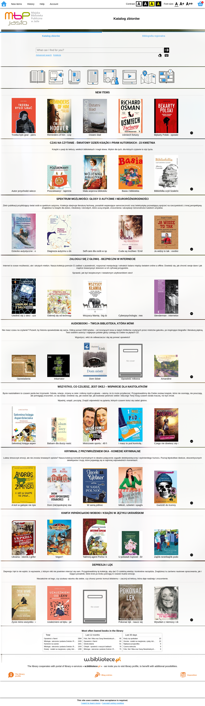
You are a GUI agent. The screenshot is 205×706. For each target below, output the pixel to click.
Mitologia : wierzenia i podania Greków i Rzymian (61, 641)
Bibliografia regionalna (153, 36)
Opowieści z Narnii (50, 638)
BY (158, 3)
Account (54, 4)
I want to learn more (90, 703)
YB (152, 3)
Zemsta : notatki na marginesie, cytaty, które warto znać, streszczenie (148, 641)
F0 (176, 3)
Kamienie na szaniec (51, 644)
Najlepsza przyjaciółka (131, 644)
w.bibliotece (92, 666)
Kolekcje (57, 55)
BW (145, 3)
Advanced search (44, 55)
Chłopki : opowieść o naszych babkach (97, 646)
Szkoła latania (89, 644)
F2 (189, 3)
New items (16, 4)
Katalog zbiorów (51, 36)
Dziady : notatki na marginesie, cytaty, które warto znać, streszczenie (68, 649)
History (30, 4)
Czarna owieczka (129, 646)
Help (42, 4)
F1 (182, 3)
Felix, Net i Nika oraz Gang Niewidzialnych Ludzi (101, 638)
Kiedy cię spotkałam (130, 638)
